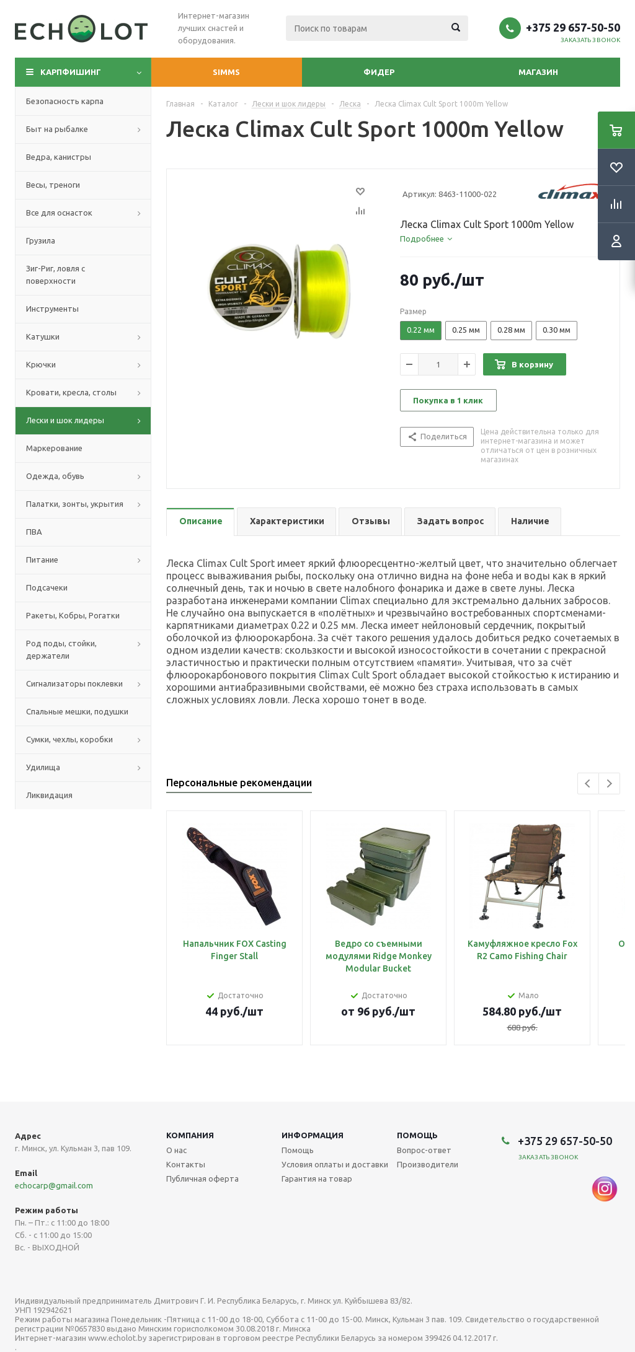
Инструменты (52, 308)
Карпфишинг (70, 72)
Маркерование (54, 448)
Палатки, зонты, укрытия (74, 503)
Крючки (41, 364)
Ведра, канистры (58, 156)
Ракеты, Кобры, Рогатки (73, 615)
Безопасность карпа (65, 101)
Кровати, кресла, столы (71, 392)
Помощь (417, 1135)
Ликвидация (49, 795)
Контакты (185, 1164)
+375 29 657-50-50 (573, 27)
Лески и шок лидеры (65, 420)
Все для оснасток (59, 212)
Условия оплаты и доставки (335, 1164)
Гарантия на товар (317, 1178)
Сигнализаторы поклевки (74, 683)
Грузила (40, 240)
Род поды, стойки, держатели (61, 649)
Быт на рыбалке (57, 129)
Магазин (538, 72)
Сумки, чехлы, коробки (69, 739)
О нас (176, 1150)
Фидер (378, 72)
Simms (226, 72)
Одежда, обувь (55, 476)
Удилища (43, 767)
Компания (190, 1135)
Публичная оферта (202, 1178)
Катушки (43, 336)
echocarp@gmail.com (54, 1185)
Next (609, 783)
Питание (42, 559)
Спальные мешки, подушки (77, 711)
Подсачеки (47, 587)
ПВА (34, 531)
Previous (588, 783)
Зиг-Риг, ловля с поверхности (55, 274)
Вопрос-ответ (424, 1150)
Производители (427, 1164)
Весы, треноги (53, 184)
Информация (313, 1135)
